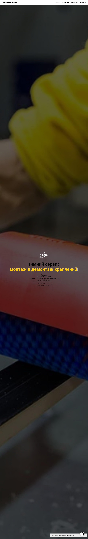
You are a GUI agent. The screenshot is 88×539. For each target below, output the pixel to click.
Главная (57, 2)
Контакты (83, 2)
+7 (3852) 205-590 (44, 277)
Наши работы (74, 2)
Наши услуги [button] (65, 2)
